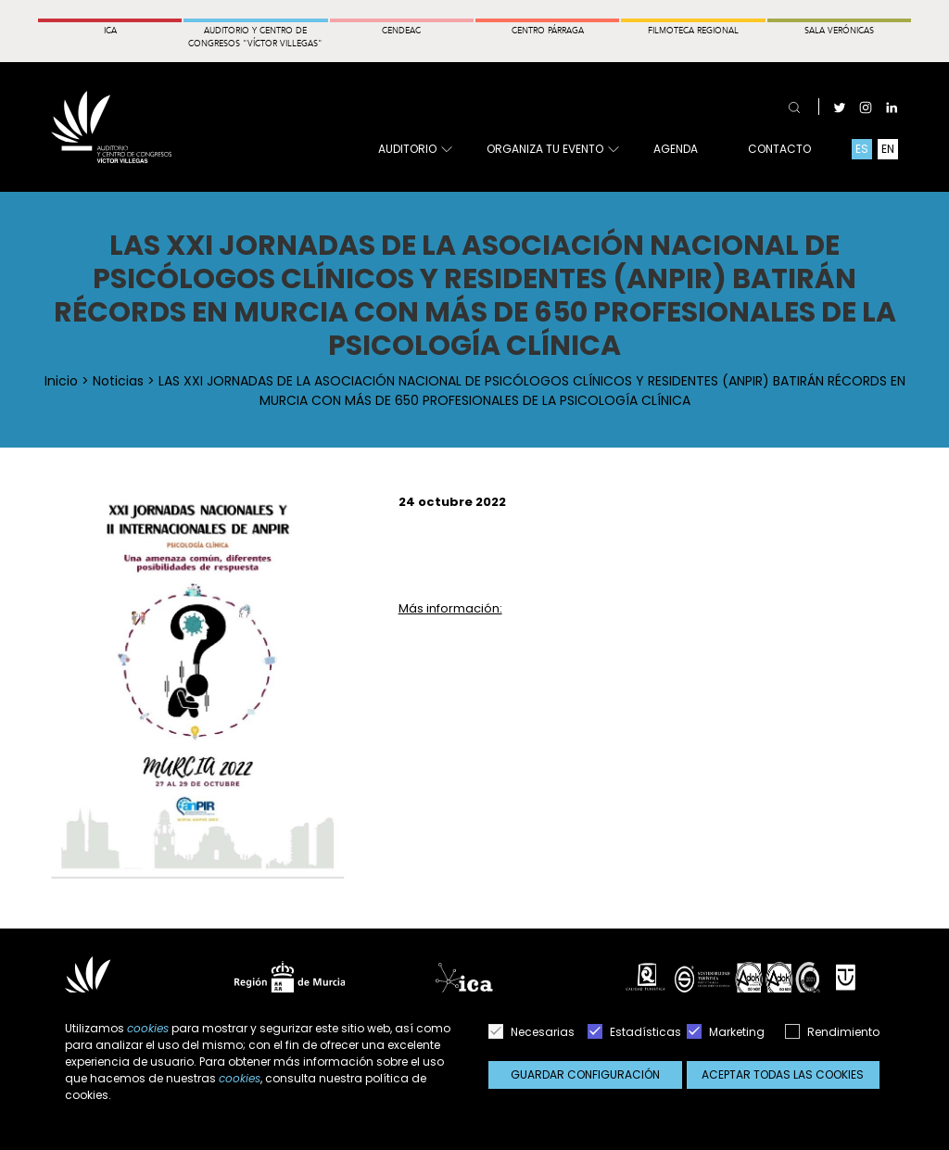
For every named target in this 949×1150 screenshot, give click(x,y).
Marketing (726, 1032)
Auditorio (414, 149)
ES (861, 149)
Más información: (450, 608)
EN (887, 149)
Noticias (118, 381)
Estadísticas (634, 1032)
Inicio (61, 381)
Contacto (779, 149)
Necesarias (531, 1032)
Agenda (675, 149)
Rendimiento (832, 1032)
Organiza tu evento (552, 149)
